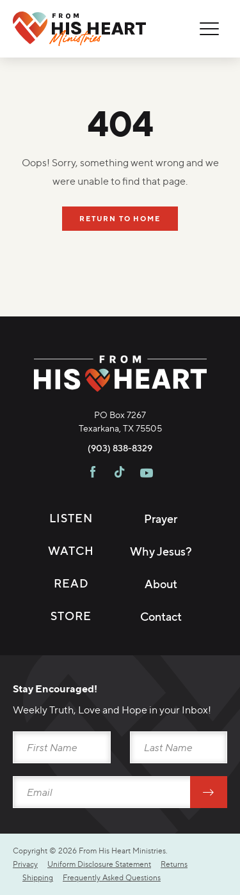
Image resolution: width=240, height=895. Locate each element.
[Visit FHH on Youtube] (146, 474)
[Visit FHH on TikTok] (119, 474)
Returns (174, 864)
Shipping (37, 877)
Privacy (25, 864)
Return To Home (120, 218)
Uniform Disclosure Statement (99, 864)
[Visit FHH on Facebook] (93, 474)
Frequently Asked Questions (112, 877)
